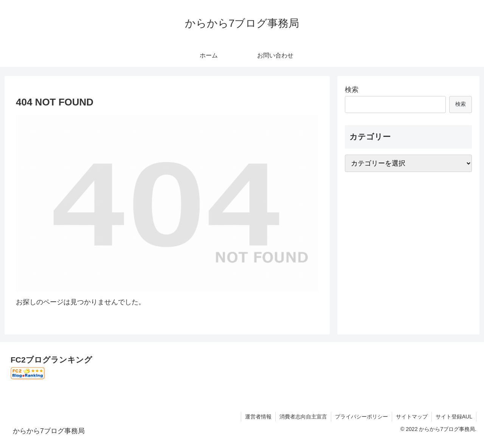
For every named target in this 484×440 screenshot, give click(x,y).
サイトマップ (412, 417)
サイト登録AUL (454, 417)
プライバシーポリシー (361, 417)
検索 (351, 89)
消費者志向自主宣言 (303, 417)
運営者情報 (258, 417)
